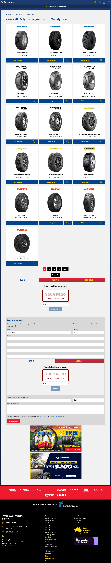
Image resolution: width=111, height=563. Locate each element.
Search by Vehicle (50, 518)
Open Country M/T (89, 53)
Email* (9, 348)
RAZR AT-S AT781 (89, 215)
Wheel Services (49, 551)
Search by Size (49, 520)
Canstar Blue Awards (80, 518)
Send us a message (12, 536)
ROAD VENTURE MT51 (55, 134)
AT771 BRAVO (22, 215)
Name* (9, 336)
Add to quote (18, 60)
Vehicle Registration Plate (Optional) (18, 397)
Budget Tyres (77, 520)
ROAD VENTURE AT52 (21, 134)
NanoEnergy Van (22, 53)
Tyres (47, 516)
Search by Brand (50, 523)
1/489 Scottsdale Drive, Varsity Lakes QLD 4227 (17, 527)
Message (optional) (13, 404)
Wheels (47, 530)
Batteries (47, 542)
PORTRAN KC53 (55, 93)
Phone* (9, 342)
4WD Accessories (50, 539)
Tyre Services (49, 549)
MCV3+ (55, 215)
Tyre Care (48, 525)
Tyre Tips (47, 528)
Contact (48, 556)
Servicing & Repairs (51, 546)
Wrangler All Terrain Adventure (89, 134)
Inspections (48, 544)
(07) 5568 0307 (12, 532)
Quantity (75, 330)
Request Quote (13, 421)
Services (48, 537)
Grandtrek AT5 (89, 175)
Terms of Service (55, 416)
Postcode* (10, 354)
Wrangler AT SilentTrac (22, 175)
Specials (48, 554)
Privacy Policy (43, 416)
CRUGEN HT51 (22, 93)
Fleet (46, 561)
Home (8, 14)
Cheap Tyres (77, 523)
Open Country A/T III (55, 53)
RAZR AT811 (22, 256)
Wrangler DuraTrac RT (55, 175)
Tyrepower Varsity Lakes (56, 6)
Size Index (77, 516)
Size (8, 330)
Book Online (49, 558)
